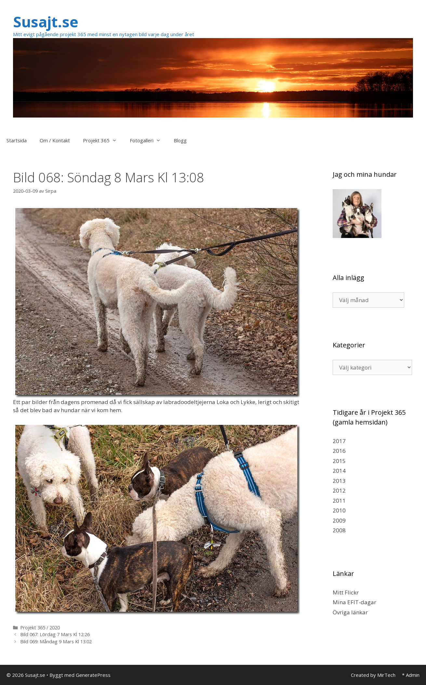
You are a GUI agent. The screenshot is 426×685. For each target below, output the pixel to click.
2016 (339, 450)
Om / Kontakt (55, 140)
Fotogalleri (148, 140)
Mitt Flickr (346, 592)
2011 (339, 500)
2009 (339, 520)
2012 (339, 490)
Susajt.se (45, 22)
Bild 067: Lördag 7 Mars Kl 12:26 (55, 634)
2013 (339, 480)
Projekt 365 (103, 140)
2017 (339, 441)
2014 (339, 470)
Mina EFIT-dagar (354, 602)
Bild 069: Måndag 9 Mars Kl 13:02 (56, 641)
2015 (339, 461)
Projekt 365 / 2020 (40, 627)
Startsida (17, 140)
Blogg (180, 140)
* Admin (410, 675)
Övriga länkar (350, 612)
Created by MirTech (373, 675)
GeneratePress (93, 675)
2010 (339, 510)
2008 (339, 530)
